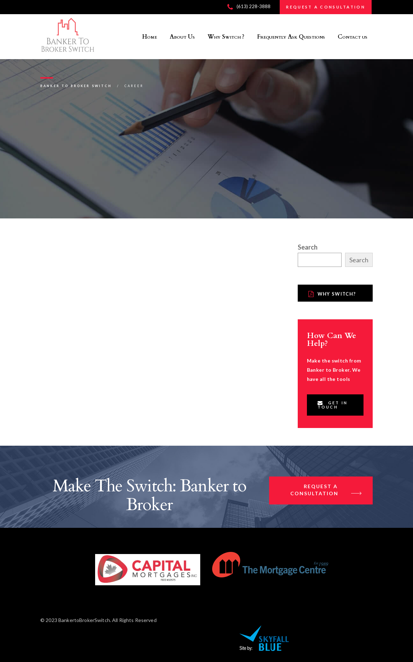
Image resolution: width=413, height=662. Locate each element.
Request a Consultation (326, 490)
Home (149, 37)
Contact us (352, 37)
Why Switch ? (226, 37)
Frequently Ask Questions (291, 37)
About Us (182, 37)
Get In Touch (333, 404)
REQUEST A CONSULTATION (325, 7)
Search (308, 247)
